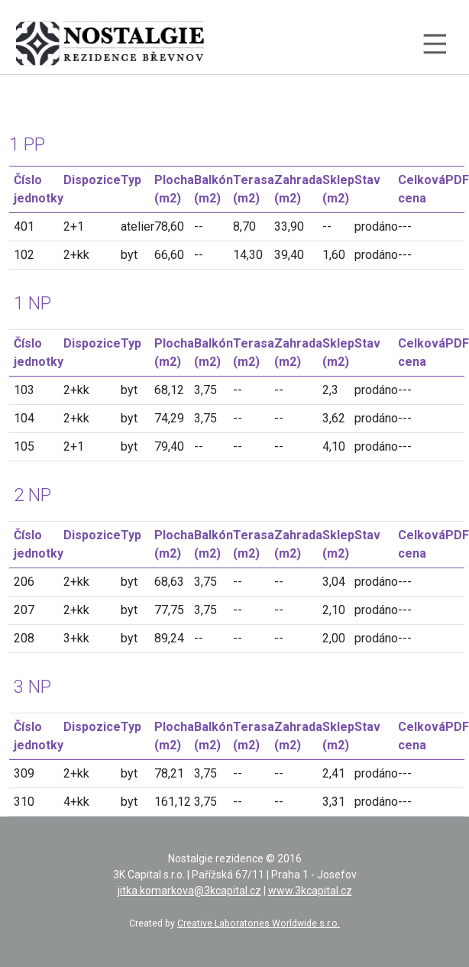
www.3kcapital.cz (310, 891)
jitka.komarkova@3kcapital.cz (189, 891)
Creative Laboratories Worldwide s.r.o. (258, 923)
